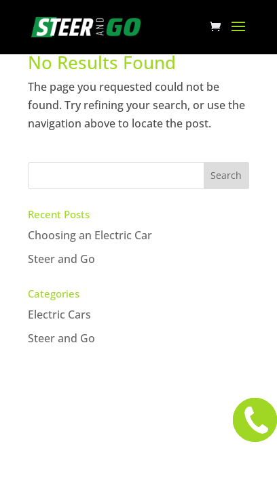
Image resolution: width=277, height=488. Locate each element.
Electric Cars (59, 314)
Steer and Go (61, 258)
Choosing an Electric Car (90, 235)
